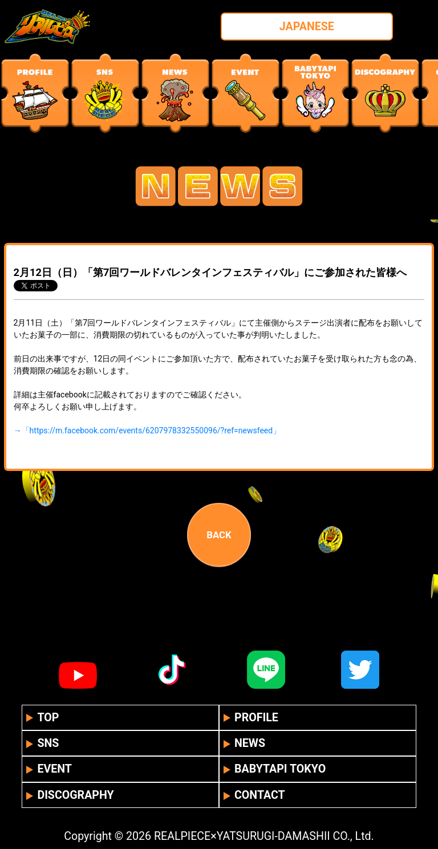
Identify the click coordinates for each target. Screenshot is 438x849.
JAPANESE (306, 26)
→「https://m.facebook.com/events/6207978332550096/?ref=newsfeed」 (147, 430)
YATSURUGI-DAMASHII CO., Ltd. (295, 836)
